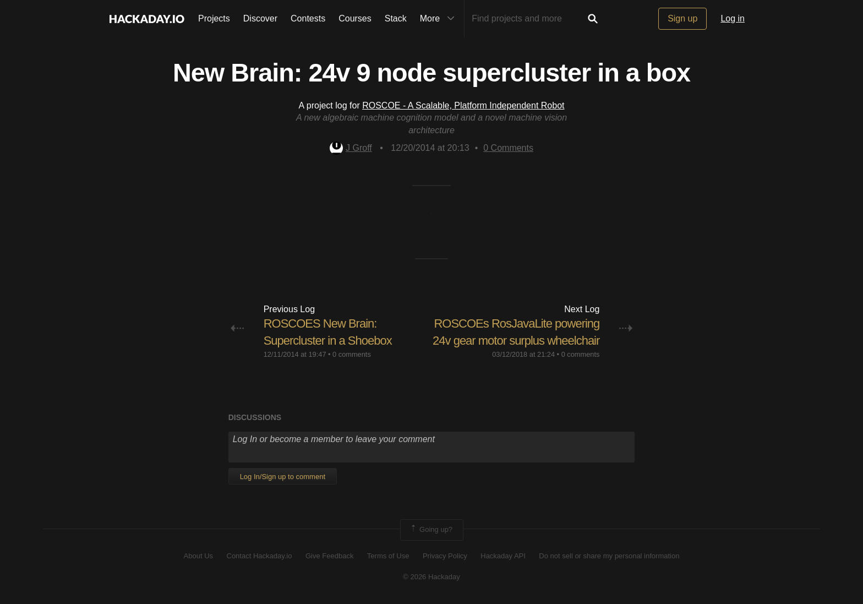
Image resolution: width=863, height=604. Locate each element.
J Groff (351, 148)
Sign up (682, 18)
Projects (214, 18)
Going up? (431, 530)
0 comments (351, 354)
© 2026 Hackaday (431, 577)
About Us (198, 556)
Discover (260, 18)
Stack (396, 18)
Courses (355, 18)
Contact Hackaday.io (259, 556)
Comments (508, 148)
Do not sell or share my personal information (609, 556)
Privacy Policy (445, 556)
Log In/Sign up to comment (282, 476)
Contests (308, 18)
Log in (732, 18)
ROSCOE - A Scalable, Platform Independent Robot (463, 105)
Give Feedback (329, 556)
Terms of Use (388, 556)
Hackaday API (503, 556)
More (440, 18)
